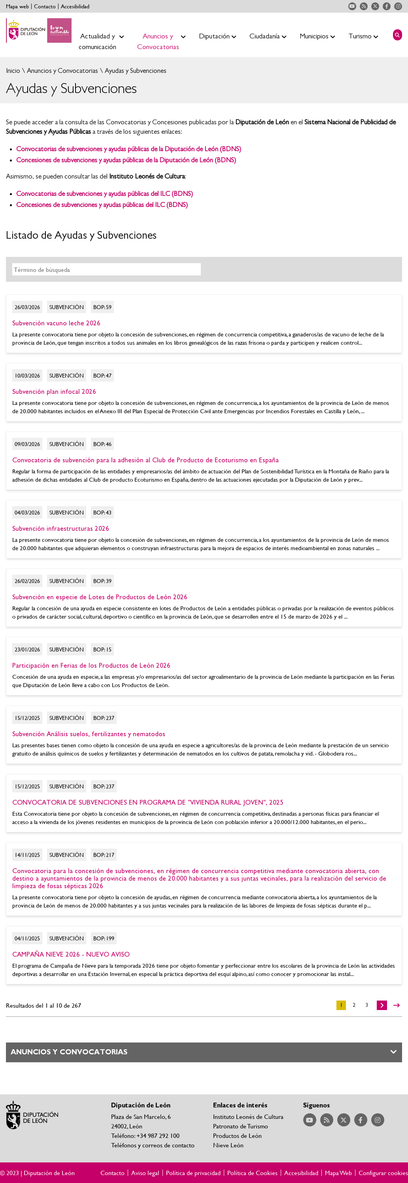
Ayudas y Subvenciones (134, 70)
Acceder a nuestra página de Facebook (387, 6)
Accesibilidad (75, 6)
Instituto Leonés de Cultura (248, 1116)
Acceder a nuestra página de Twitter (375, 6)
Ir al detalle (204, 324)
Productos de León (237, 1135)
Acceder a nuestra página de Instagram (398, 6)
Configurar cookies (383, 1173)
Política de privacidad (193, 1173)
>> (396, 1005)
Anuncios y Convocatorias (61, 70)
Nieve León (228, 1144)
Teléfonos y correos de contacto (153, 1144)
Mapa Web (338, 1173)
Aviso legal (145, 1173)
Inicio (13, 70)
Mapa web (17, 6)
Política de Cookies (252, 1173)
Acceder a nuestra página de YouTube (352, 6)
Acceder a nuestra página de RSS (364, 6)
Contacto (45, 6)
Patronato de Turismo (240, 1125)
